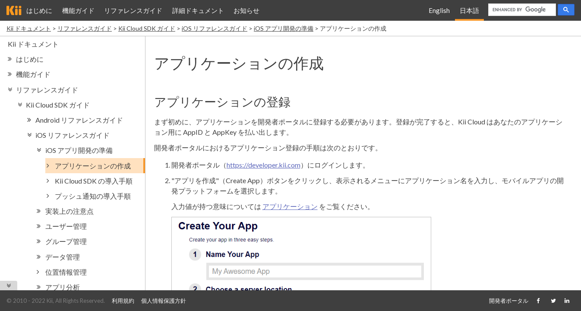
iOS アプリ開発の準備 (283, 28)
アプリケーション (290, 206)
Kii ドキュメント (28, 28)
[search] (521, 10)
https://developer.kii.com (263, 165)
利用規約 (123, 300)
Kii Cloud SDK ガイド (146, 28)
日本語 (469, 10)
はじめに (39, 10)
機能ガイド (78, 10)
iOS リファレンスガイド (214, 28)
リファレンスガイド (133, 10)
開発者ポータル (508, 300)
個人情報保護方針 (163, 300)
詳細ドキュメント (198, 10)
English (439, 10)
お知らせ (246, 10)
